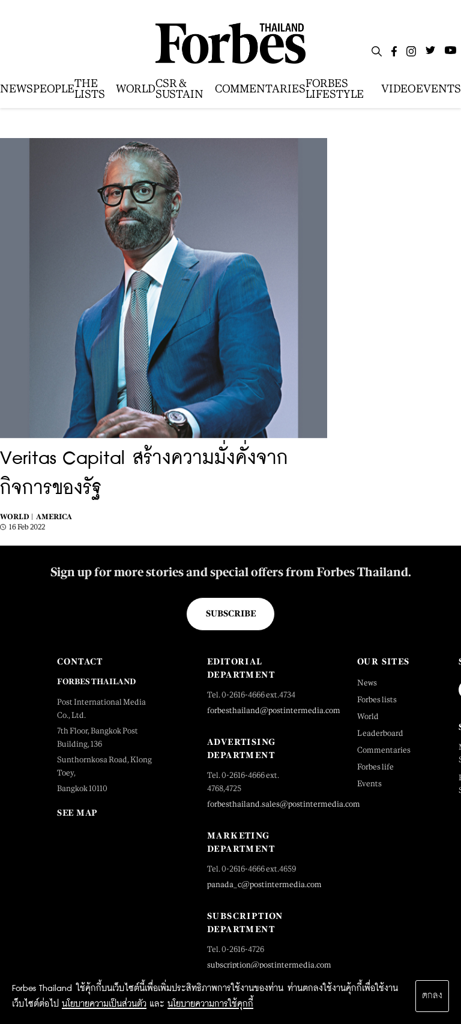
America (54, 517)
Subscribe (231, 613)
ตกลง (432, 996)
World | (16, 517)
